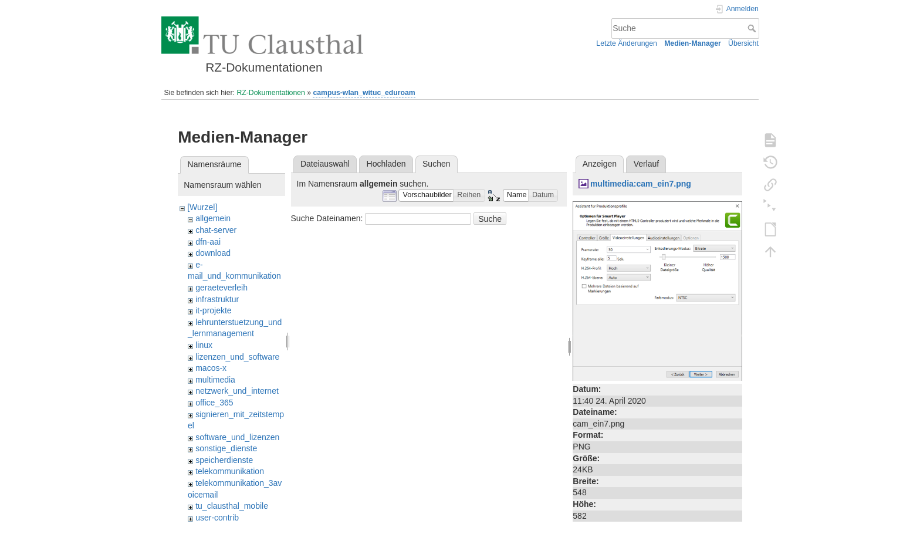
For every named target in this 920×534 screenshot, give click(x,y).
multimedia (215, 379)
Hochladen (386, 163)
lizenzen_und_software (237, 356)
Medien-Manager (692, 43)
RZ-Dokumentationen (270, 93)
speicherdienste (224, 460)
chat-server (215, 230)
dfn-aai (208, 241)
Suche (753, 28)
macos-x (210, 368)
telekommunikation (229, 471)
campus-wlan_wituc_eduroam (364, 93)
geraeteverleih (221, 287)
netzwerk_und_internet (237, 391)
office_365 (214, 402)
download (213, 253)
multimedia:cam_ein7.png (640, 183)
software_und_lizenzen (237, 437)
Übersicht (743, 43)
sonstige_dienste (226, 448)
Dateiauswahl (325, 163)
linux (203, 345)
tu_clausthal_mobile (231, 506)
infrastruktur (217, 299)
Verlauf (646, 163)
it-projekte (213, 310)
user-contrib (217, 517)
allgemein (213, 218)
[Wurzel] (202, 207)
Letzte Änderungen (626, 43)
